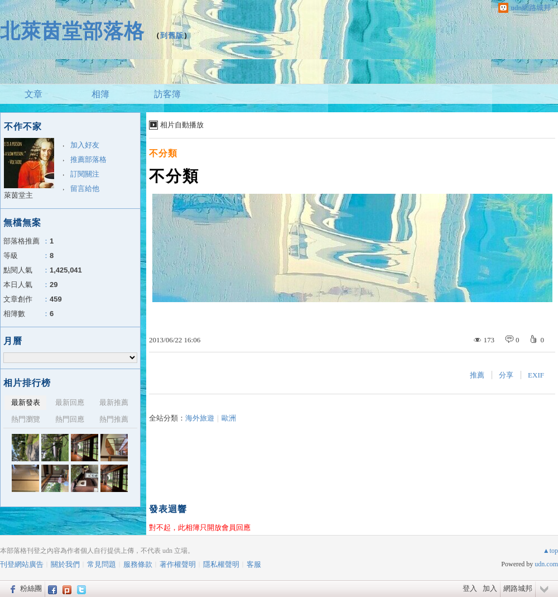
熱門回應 (69, 419)
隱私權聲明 (221, 564)
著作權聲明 (178, 564)
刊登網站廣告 (22, 564)
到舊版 (172, 35)
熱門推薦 (113, 419)
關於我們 (65, 564)
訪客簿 (167, 94)
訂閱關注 (84, 174)
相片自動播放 (182, 125)
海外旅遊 (199, 418)
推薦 (477, 375)
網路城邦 (517, 588)
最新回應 (69, 402)
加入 (490, 588)
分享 (506, 375)
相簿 (100, 94)
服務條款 (137, 564)
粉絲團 (31, 588)
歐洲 (229, 418)
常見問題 (101, 564)
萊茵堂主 (18, 195)
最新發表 (25, 402)
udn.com (546, 564)
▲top (550, 551)
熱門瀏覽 (25, 419)
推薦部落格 (88, 159)
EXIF (536, 375)
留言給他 (84, 188)
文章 (33, 94)
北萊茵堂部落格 (72, 31)
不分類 (163, 153)
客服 (254, 564)
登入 (470, 588)
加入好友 (84, 145)
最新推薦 (113, 402)
